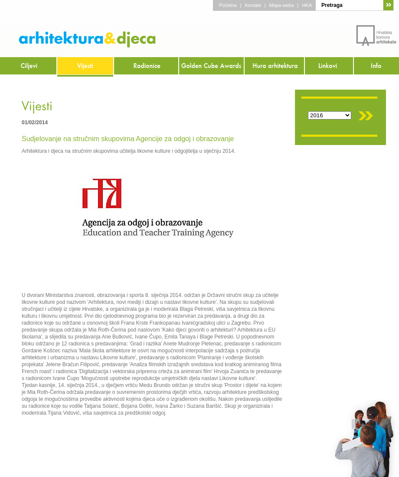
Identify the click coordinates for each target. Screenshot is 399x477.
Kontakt (253, 5)
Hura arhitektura (275, 67)
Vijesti (85, 67)
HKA (307, 5)
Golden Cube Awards (212, 67)
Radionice (146, 67)
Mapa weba (281, 5)
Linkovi (329, 67)
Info (376, 67)
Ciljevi (28, 67)
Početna (227, 5)
